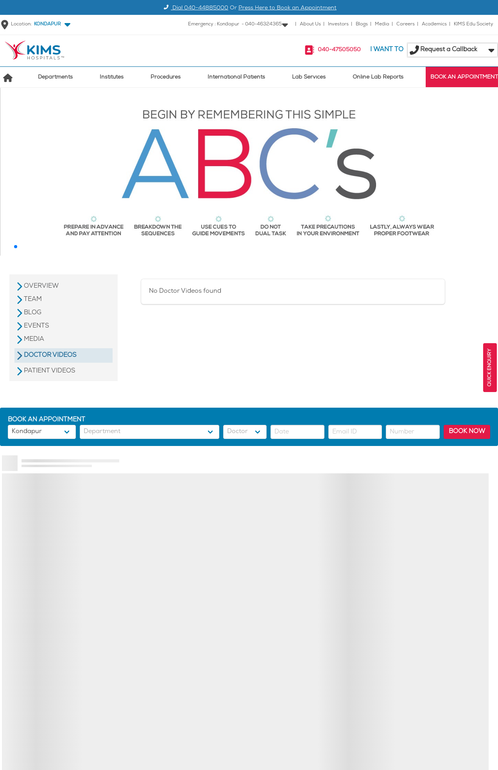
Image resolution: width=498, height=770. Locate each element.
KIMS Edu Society (473, 24)
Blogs (362, 24)
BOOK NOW (467, 431)
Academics (434, 24)
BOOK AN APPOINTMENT (464, 77)
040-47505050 (339, 50)
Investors (338, 24)
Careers (405, 24)
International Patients (236, 77)
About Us (310, 24)
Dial (194, 8)
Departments (55, 77)
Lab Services (309, 77)
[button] (50, 24)
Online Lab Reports (378, 77)
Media (382, 24)
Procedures (165, 77)
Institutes (112, 77)
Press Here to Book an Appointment (287, 8)
